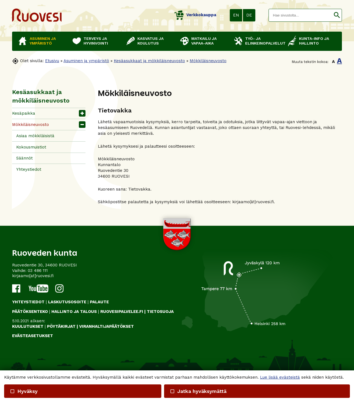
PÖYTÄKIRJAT (61, 326)
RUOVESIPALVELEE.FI (121, 311)
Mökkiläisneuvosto (208, 60)
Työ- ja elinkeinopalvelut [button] (264, 40)
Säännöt (24, 158)
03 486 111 (38, 270)
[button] (337, 15)
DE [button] (249, 15)
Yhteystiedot (28, 169)
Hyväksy (24, 391)
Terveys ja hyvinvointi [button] (96, 40)
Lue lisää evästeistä (280, 377)
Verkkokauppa (195, 14)
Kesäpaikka (23, 113)
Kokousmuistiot (31, 147)
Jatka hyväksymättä (198, 391)
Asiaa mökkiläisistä (35, 135)
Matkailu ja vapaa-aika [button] (204, 40)
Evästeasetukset (32, 335)
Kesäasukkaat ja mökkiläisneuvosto (149, 60)
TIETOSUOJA (160, 311)
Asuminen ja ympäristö (86, 60)
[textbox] (300, 15)
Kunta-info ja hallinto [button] (314, 40)
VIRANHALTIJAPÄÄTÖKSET (106, 326)
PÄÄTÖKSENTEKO (30, 311)
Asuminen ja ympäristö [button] (43, 40)
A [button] (333, 61)
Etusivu (52, 60)
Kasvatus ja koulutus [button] (150, 40)
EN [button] (236, 15)
